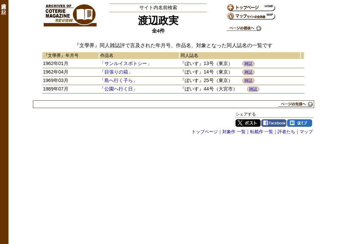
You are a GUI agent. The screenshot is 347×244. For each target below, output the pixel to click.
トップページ (204, 131)
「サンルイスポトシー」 (126, 63)
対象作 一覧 (234, 131)
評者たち (286, 131)
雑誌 (248, 63)
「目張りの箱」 (116, 72)
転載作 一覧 (261, 131)
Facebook (273, 123)
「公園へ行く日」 (119, 89)
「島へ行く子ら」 (119, 80)
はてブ (299, 123)
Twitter (248, 123)
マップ (306, 131)
